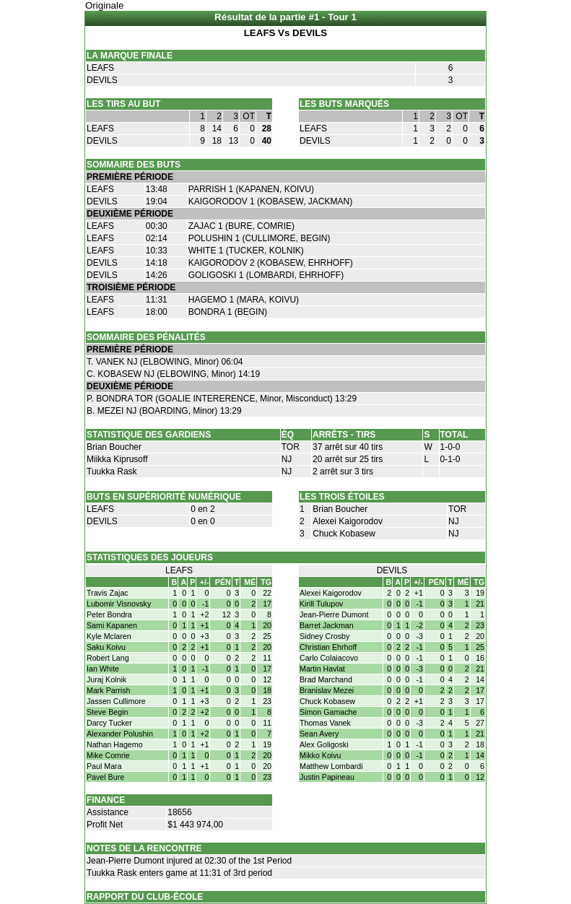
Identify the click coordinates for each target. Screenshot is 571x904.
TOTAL (454, 435)
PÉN (223, 582)
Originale (104, 5)
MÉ (250, 582)
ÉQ (288, 435)
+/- (204, 582)
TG (266, 582)
